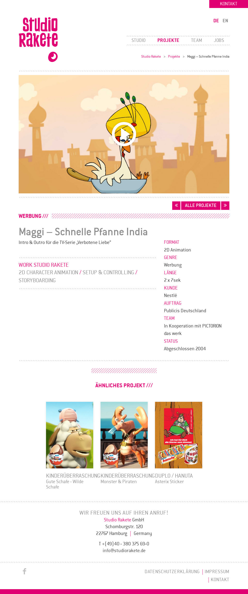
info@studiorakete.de (124, 551)
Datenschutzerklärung (172, 572)
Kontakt (228, 4)
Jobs (219, 40)
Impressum (217, 572)
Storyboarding (37, 280)
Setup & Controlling (108, 272)
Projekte (168, 40)
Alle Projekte (201, 205)
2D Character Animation (48, 272)
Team (196, 40)
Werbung (30, 216)
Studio (139, 40)
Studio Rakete (151, 56)
